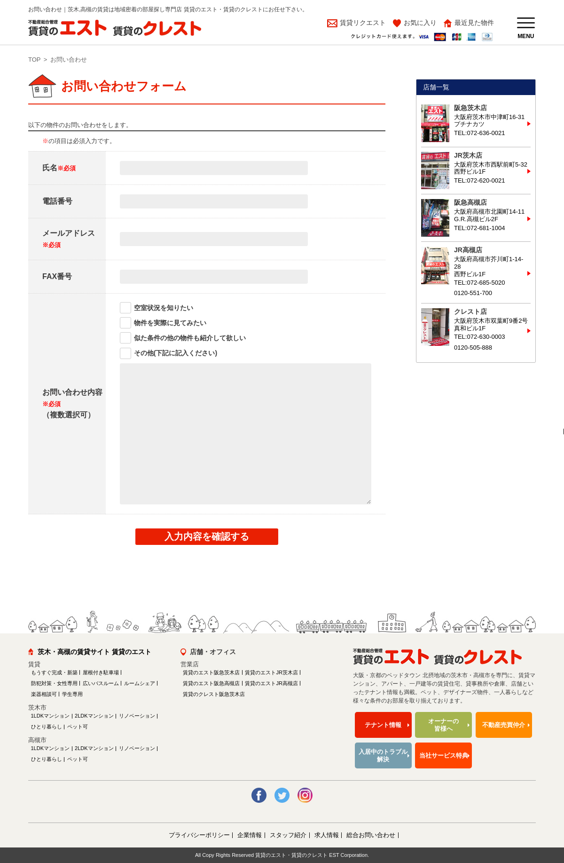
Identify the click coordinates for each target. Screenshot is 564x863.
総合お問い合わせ (370, 835)
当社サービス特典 (443, 755)
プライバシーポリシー (199, 835)
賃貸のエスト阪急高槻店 (211, 683)
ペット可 (77, 726)
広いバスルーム (101, 683)
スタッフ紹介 (288, 835)
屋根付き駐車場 (101, 672)
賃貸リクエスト (362, 22)
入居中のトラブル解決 (383, 755)
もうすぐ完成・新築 (54, 672)
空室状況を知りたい (163, 308)
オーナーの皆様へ (443, 725)
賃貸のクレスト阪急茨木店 (214, 694)
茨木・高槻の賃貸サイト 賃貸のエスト (94, 651)
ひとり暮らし (46, 726)
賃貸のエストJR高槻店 (271, 683)
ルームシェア (139, 683)
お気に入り (420, 22)
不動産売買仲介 (503, 724)
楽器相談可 (44, 694)
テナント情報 (383, 724)
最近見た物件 (474, 22)
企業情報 (249, 835)
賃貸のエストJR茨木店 (271, 672)
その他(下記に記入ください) (175, 353)
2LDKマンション (94, 716)
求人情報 (326, 835)
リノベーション (137, 716)
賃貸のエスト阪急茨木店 (211, 672)
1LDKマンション (50, 716)
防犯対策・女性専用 (54, 683)
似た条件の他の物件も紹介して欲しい (190, 338)
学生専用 (72, 694)
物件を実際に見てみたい (170, 323)
